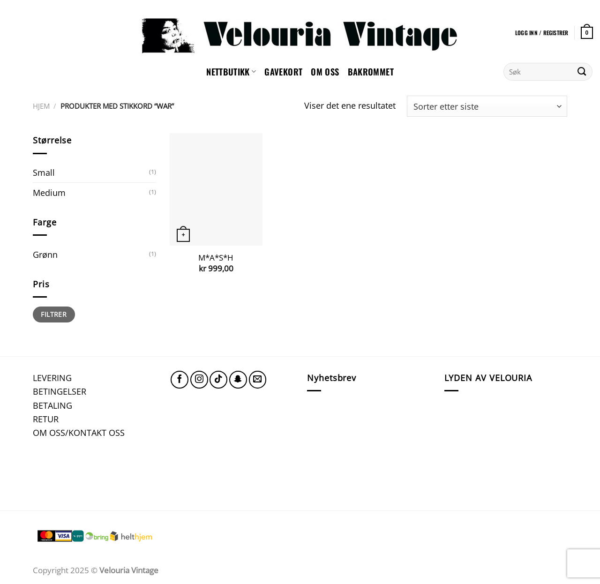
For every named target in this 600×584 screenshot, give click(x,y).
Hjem (41, 106)
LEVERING (52, 377)
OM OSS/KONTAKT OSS (79, 432)
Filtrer (54, 314)
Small (44, 172)
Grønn (45, 254)
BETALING (52, 405)
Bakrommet (371, 71)
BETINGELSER (59, 391)
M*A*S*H (215, 258)
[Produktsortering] (487, 106)
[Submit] (582, 72)
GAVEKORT (283, 71)
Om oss (325, 71)
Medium (49, 192)
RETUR (46, 419)
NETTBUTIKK (231, 71)
